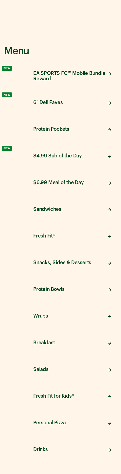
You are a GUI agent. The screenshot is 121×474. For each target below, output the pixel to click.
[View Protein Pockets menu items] (58, 128)
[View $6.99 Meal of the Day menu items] (58, 182)
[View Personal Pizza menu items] (58, 422)
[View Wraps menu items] (58, 315)
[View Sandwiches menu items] (58, 208)
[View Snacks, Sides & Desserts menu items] (58, 262)
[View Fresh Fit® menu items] (58, 235)
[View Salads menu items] (58, 368)
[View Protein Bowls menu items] (58, 288)
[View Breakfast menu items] (58, 342)
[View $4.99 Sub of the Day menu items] (58, 155)
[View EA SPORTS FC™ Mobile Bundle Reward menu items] (58, 75)
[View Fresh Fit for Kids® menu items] (58, 395)
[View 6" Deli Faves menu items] (58, 101)
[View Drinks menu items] (58, 448)
